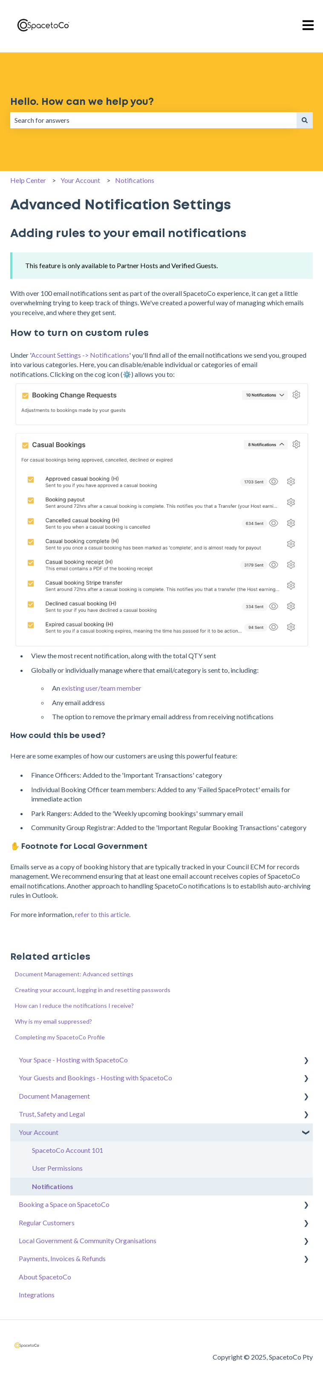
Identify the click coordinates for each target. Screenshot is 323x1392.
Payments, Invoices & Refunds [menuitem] (62, 1258)
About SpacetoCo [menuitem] (45, 1277)
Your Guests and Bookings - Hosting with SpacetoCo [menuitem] (95, 1078)
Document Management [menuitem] (54, 1096)
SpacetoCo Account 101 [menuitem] (67, 1150)
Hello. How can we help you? (82, 102)
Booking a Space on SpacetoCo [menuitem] (64, 1204)
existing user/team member (101, 688)
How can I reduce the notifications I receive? (74, 1005)
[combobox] (153, 120)
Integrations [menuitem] (37, 1295)
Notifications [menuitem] (52, 1186)
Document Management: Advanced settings (74, 974)
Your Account (80, 180)
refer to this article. (102, 914)
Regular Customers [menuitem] (47, 1222)
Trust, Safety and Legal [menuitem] (52, 1114)
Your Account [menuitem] (38, 1132)
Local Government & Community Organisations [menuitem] (87, 1240)
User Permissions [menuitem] (57, 1168)
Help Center (28, 180)
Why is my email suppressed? (53, 1021)
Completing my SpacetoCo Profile (60, 1037)
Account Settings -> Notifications (80, 355)
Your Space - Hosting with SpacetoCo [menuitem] (73, 1060)
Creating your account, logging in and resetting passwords (92, 989)
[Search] (305, 120)
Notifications (134, 180)
